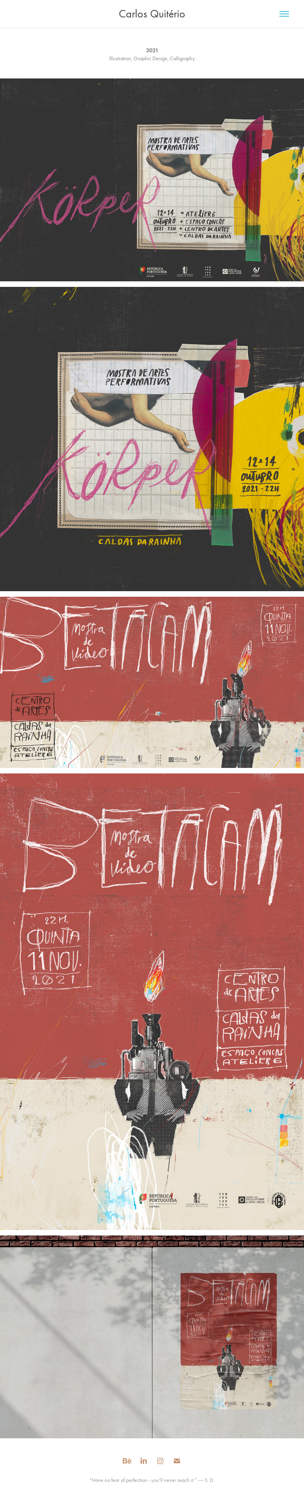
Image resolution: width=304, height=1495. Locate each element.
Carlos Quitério (152, 13)
